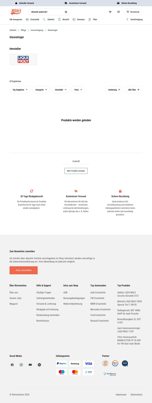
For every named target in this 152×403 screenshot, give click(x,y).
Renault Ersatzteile (99, 320)
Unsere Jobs (15, 298)
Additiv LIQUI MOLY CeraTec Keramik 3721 (128, 294)
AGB (65, 292)
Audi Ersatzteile (98, 292)
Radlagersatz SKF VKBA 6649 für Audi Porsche (128, 312)
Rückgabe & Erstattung (47, 309)
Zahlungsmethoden (45, 298)
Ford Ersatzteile (98, 315)
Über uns (14, 292)
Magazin (14, 303)
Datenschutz (136, 394)
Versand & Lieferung (46, 303)
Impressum (121, 394)
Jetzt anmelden (23, 270)
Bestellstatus (42, 320)
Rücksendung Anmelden (47, 315)
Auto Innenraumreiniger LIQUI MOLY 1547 (128, 330)
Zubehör (13, 30)
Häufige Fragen (43, 292)
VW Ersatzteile (97, 298)
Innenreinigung (37, 30)
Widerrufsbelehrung (72, 303)
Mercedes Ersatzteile (100, 309)
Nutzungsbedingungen (74, 298)
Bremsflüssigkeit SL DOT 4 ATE (129, 321)
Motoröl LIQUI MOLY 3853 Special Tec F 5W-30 (129, 303)
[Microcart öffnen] (132, 12)
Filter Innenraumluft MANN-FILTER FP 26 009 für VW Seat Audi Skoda (129, 340)
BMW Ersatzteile (98, 303)
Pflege (23, 30)
